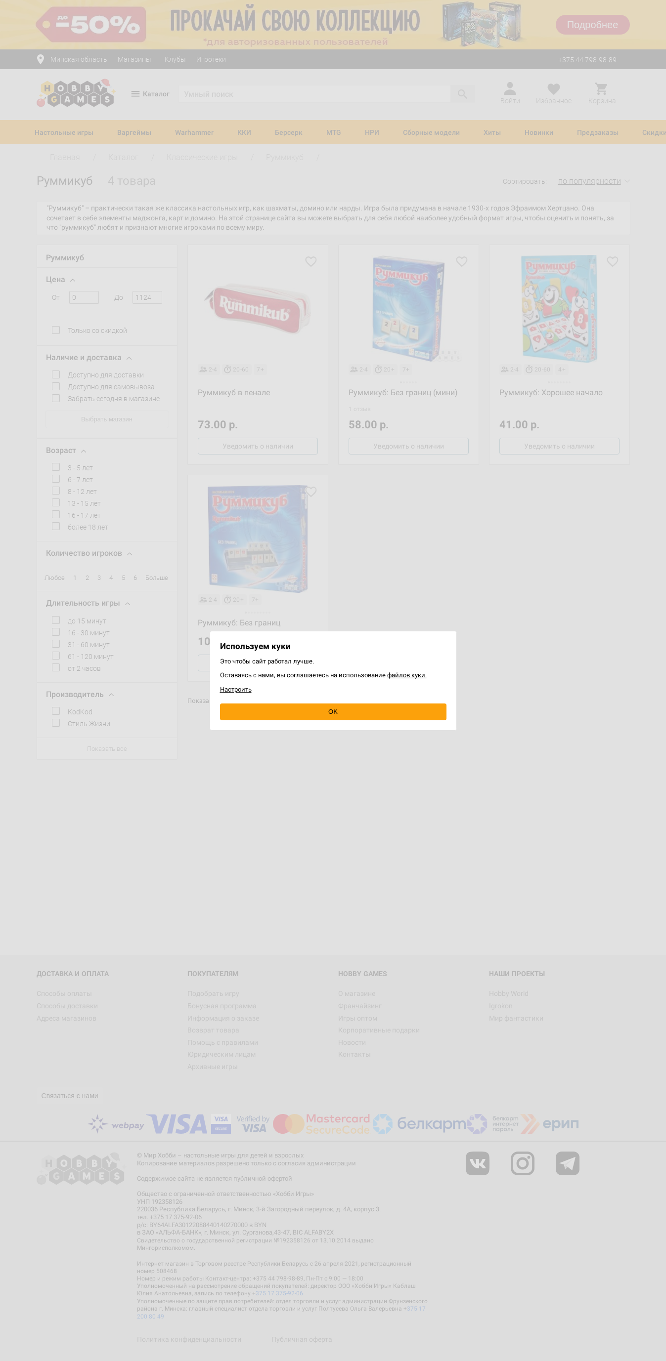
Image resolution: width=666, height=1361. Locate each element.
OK (333, 711)
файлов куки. (407, 675)
